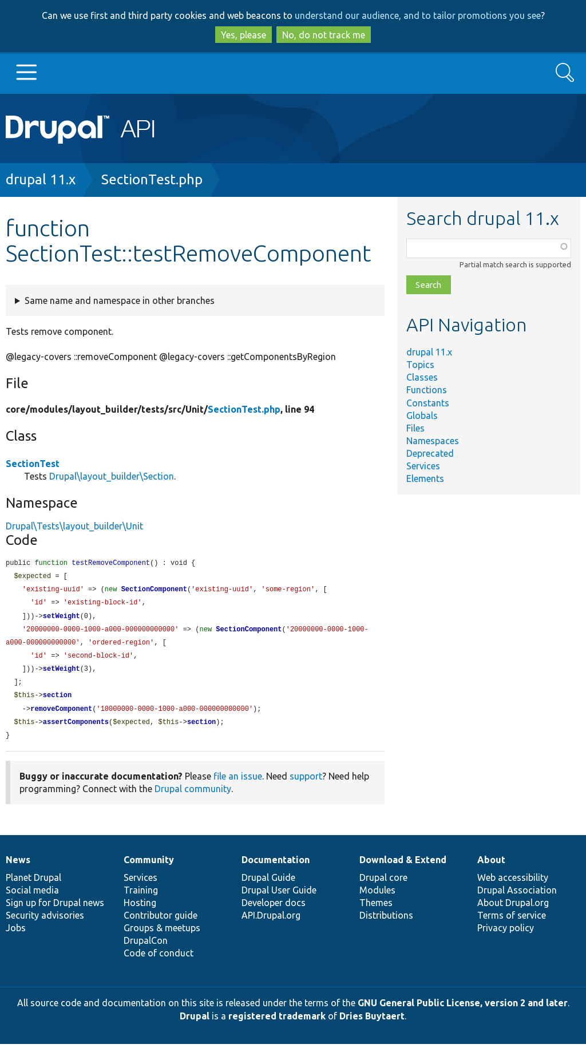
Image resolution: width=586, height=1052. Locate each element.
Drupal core (383, 885)
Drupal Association (517, 898)
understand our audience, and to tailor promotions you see (418, 15)
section (57, 701)
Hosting (140, 910)
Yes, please (243, 35)
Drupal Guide (268, 885)
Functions (426, 390)
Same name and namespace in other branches (120, 300)
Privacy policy (505, 936)
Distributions (386, 923)
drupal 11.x (41, 179)
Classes (422, 377)
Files (415, 428)
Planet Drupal (33, 885)
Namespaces (432, 441)
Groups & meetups (162, 936)
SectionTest (33, 463)
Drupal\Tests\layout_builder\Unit (74, 526)
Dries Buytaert (372, 1024)
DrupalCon (146, 948)
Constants (427, 403)
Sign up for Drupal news (55, 910)
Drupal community (193, 797)
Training (141, 898)
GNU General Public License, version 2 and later (463, 1011)
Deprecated (430, 453)
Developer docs (273, 910)
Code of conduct (158, 961)
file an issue (237, 784)
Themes (376, 910)
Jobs (16, 936)
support (306, 784)
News (18, 868)
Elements (425, 478)
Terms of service (511, 923)
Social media (32, 898)
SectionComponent (154, 591)
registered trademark (277, 1024)
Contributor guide (160, 923)
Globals (422, 415)
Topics (420, 364)
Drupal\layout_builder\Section (111, 476)
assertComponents (76, 729)
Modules (377, 898)
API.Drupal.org (270, 923)
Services (423, 466)
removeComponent (61, 716)
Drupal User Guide (278, 898)
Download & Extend (402, 868)
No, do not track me (323, 35)
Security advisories (45, 923)
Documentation (275, 868)
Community (149, 868)
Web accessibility (512, 885)
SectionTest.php (152, 179)
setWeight (61, 619)
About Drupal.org (513, 910)
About (491, 868)
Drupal (194, 1024)
